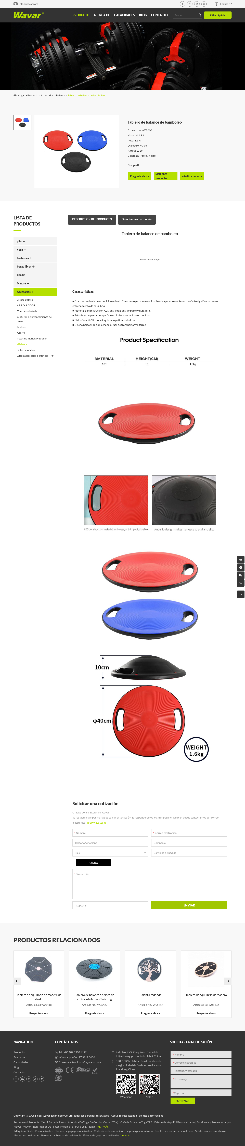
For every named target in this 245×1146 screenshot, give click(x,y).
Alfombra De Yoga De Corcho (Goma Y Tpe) (93, 1122)
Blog (143, 15)
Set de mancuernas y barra (210, 1130)
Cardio (23, 274)
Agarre (21, 332)
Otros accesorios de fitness (35, 355)
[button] (17, 981)
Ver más (103, 1126)
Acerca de (102, 15)
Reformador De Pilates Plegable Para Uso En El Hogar (64, 1126)
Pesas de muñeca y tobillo (32, 338)
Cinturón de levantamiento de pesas (34, 319)
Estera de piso (25, 299)
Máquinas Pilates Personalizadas (33, 1130)
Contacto (159, 15)
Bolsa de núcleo (26, 349)
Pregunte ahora (38, 1013)
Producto (81, 15)
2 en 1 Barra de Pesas (53, 1122)
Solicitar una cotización (136, 219)
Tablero (21, 326)
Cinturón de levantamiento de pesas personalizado (123, 1130)
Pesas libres (26, 266)
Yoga (21, 249)
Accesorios (47, 95)
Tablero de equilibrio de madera (206, 995)
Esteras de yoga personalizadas (101, 1135)
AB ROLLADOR (26, 305)
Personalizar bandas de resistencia (61, 1135)
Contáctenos (66, 1042)
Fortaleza (24, 258)
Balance (60, 95)
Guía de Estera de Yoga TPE (136, 1122)
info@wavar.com (28, 3)
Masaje (23, 283)
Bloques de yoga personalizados (73, 1130)
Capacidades (124, 15)
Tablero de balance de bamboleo (86, 95)
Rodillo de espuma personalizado (174, 1130)
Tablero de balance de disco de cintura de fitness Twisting (94, 997)
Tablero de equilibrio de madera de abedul (38, 997)
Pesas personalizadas (27, 1135)
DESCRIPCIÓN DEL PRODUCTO (92, 219)
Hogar (21, 95)
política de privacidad (151, 1115)
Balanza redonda (150, 995)
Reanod (132, 1115)
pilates (23, 241)
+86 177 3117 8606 (83, 1057)
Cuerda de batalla (27, 311)
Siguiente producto (161, 176)
